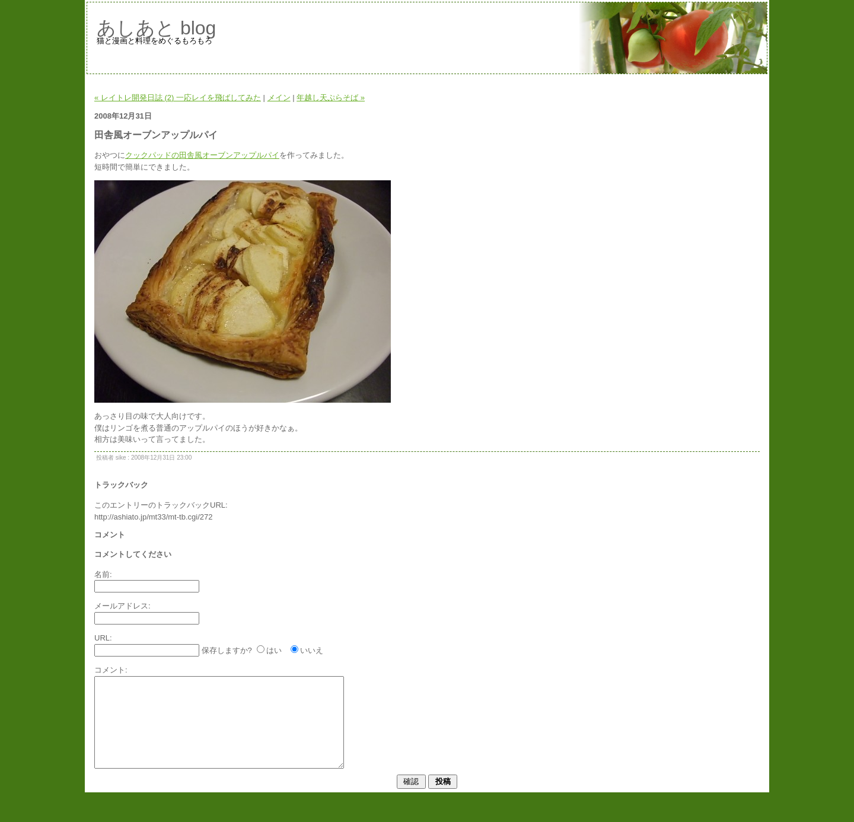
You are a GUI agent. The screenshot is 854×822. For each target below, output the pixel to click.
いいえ (311, 650)
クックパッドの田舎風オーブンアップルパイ (202, 155)
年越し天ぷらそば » (331, 97)
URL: (103, 637)
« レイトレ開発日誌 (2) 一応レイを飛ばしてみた (177, 97)
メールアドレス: (122, 605)
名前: (103, 574)
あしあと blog (156, 28)
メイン (279, 97)
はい (274, 650)
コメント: (111, 669)
